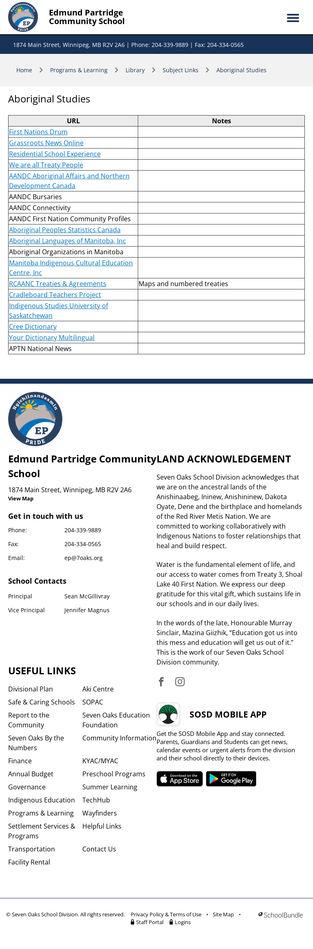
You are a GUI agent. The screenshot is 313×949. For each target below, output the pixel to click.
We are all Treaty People (46, 164)
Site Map (223, 914)
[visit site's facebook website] (161, 682)
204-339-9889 (82, 530)
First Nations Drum (38, 131)
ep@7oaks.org (83, 558)
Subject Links (180, 70)
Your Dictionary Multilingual (52, 337)
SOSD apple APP (179, 779)
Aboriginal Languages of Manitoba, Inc (67, 240)
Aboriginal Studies (241, 70)
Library (135, 70)
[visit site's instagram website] (180, 682)
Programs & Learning (79, 70)
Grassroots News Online (46, 142)
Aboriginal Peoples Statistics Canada (65, 229)
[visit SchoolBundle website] (280, 920)
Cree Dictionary (33, 326)
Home (24, 70)
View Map (20, 498)
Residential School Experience (55, 153)
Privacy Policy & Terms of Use (166, 914)
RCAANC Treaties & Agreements (57, 283)
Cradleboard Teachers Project (55, 294)
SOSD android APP (231, 779)
